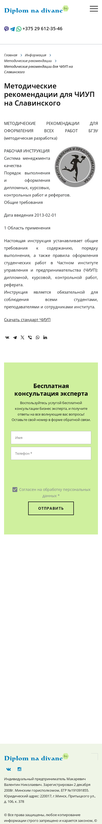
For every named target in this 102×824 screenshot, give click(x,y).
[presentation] (44, 473)
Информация (35, 55)
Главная (10, 55)
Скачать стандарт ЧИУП (27, 319)
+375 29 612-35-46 (42, 28)
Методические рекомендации (28, 60)
